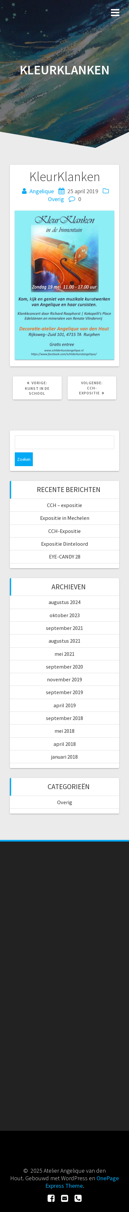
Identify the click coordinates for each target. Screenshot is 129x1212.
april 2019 (65, 705)
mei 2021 (64, 654)
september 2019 (64, 692)
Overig (56, 199)
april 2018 (65, 744)
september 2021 (64, 628)
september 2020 (64, 666)
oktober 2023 (65, 615)
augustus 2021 (64, 640)
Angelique (42, 191)
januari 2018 (64, 756)
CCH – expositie (64, 505)
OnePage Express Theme (82, 1181)
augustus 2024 (64, 602)
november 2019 (64, 679)
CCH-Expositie (64, 531)
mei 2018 (64, 731)
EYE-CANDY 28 (64, 556)
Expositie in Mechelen (64, 518)
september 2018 (64, 718)
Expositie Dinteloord (64, 543)
